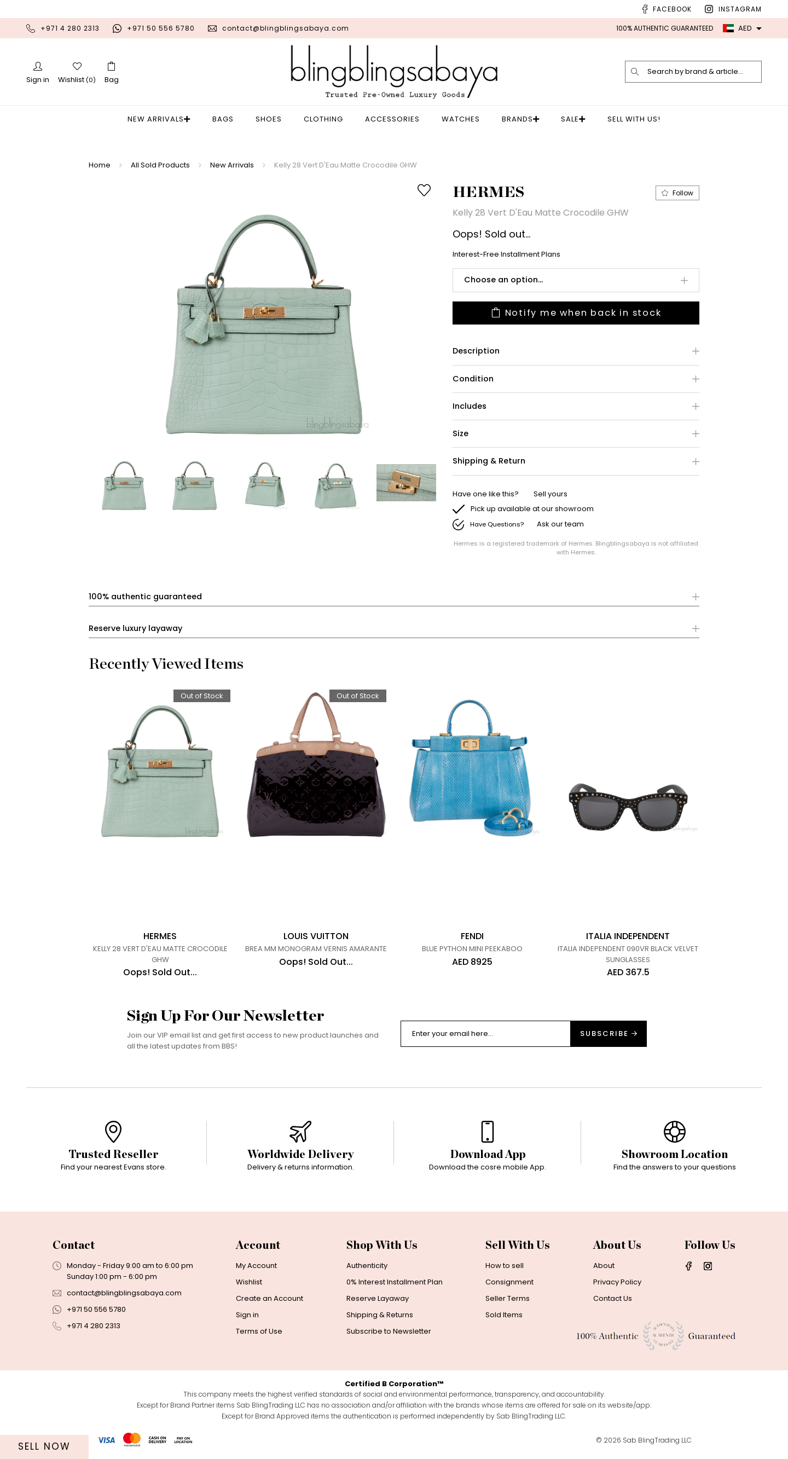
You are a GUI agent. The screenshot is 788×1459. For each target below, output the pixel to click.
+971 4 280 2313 (70, 28)
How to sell (504, 1272)
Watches (464, 119)
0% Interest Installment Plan (394, 1289)
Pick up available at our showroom (532, 509)
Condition (473, 379)
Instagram (740, 9)
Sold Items (504, 1322)
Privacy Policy (617, 1289)
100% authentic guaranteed (145, 597)
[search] (635, 72)
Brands (520, 119)
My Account (256, 1272)
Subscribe (608, 1040)
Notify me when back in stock (576, 313)
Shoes (272, 119)
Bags (226, 119)
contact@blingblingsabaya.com (285, 28)
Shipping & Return (489, 461)
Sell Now (44, 1446)
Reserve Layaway (377, 1305)
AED (737, 28)
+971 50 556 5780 (161, 28)
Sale (567, 119)
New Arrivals (165, 119)
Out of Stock (203, 696)
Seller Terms (507, 1305)
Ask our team (560, 524)
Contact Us (612, 1305)
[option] (264, 311)
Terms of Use (259, 1338)
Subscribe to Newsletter (388, 1338)
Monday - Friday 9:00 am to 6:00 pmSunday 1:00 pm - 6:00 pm (130, 1278)
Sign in (247, 1322)
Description (476, 351)
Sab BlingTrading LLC (657, 1447)
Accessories (395, 119)
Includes (469, 407)
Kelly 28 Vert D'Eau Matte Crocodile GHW (345, 165)
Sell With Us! (624, 119)
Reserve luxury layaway (135, 629)
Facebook (672, 9)
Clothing (326, 119)
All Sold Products (160, 165)
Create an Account (269, 1305)
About (604, 1272)
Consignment (509, 1289)
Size (460, 434)
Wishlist (249, 1289)
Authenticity (366, 1272)
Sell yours (550, 494)
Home (100, 165)
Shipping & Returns (379, 1322)
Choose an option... (503, 279)
